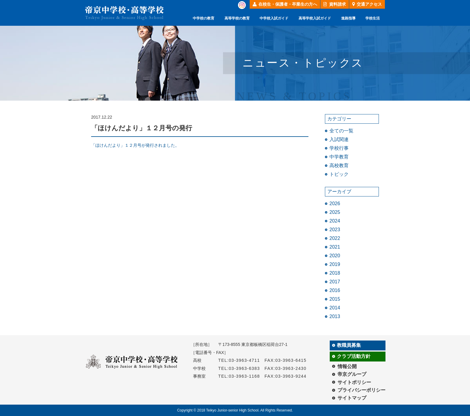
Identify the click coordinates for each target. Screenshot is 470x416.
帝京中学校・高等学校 (124, 13)
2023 (334, 229)
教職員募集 (349, 345)
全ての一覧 (341, 130)
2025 (334, 212)
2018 (334, 273)
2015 (334, 299)
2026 (334, 203)
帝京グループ (352, 374)
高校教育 (339, 165)
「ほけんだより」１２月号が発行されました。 (135, 145)
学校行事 (339, 148)
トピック (339, 174)
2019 (334, 264)
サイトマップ (352, 397)
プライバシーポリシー (361, 390)
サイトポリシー (354, 382)
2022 (334, 238)
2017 (334, 281)
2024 (334, 220)
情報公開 (347, 366)
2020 (334, 255)
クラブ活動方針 (353, 356)
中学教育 (339, 156)
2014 (334, 307)
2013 (334, 316)
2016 (334, 290)
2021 (334, 246)
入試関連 (339, 139)
